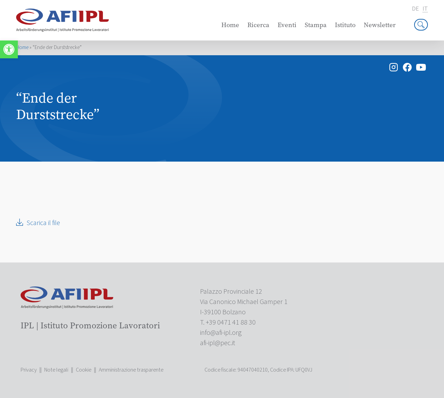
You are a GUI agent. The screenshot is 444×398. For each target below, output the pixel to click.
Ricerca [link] (258, 25)
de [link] (415, 9)
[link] (9, 49)
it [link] (425, 9)
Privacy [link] (29, 370)
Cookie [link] (83, 370)
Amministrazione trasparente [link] (131, 370)
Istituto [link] (345, 25)
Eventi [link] (287, 25)
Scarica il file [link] (43, 223)
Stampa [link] (316, 25)
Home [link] (230, 25)
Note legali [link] (56, 370)
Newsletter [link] (380, 25)
